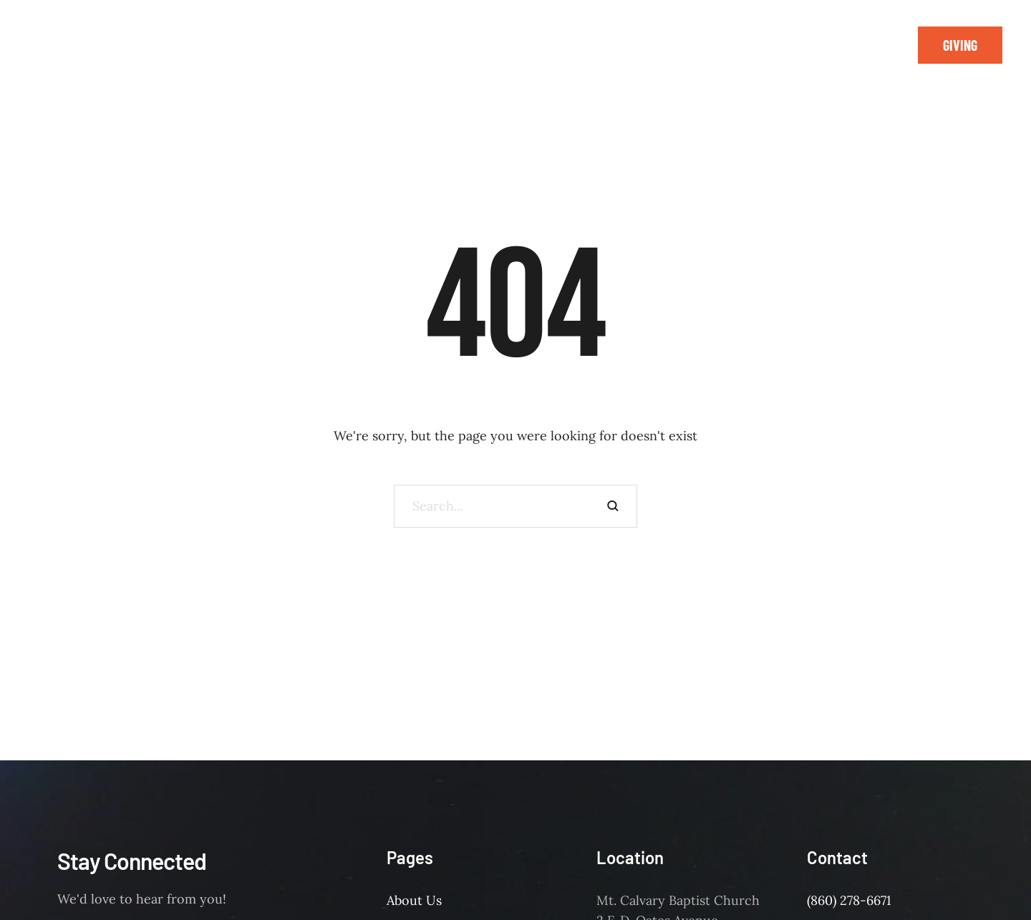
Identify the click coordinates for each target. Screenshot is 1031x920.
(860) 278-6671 (849, 900)
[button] (960, 45)
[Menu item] (213, 35)
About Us (414, 900)
